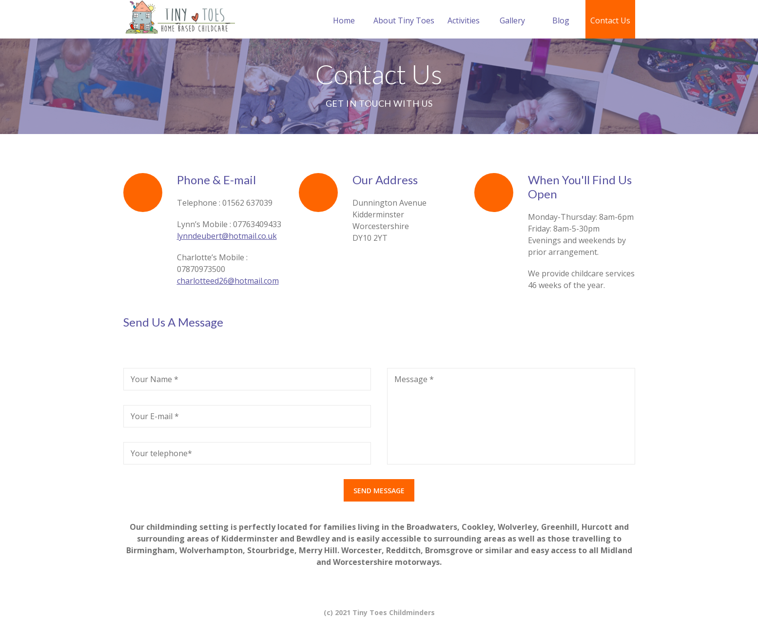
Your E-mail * (155, 416)
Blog (560, 20)
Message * (414, 379)
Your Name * (154, 379)
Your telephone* (161, 453)
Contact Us (610, 20)
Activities (463, 20)
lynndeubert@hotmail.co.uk (227, 236)
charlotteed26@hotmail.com (228, 280)
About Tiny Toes (403, 20)
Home (344, 20)
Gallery (512, 20)
